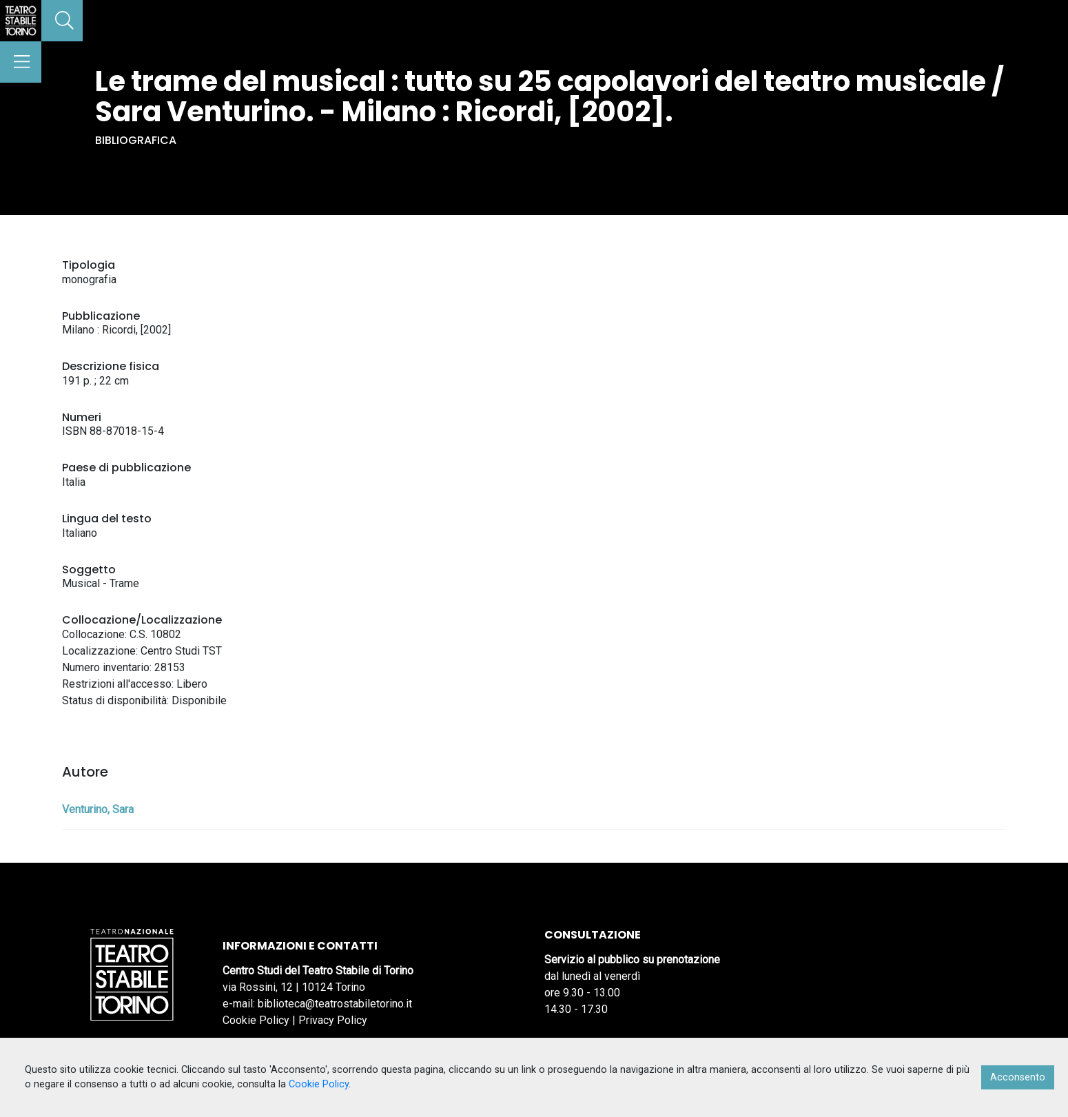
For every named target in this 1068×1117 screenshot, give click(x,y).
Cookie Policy (256, 1020)
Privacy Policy (332, 1020)
